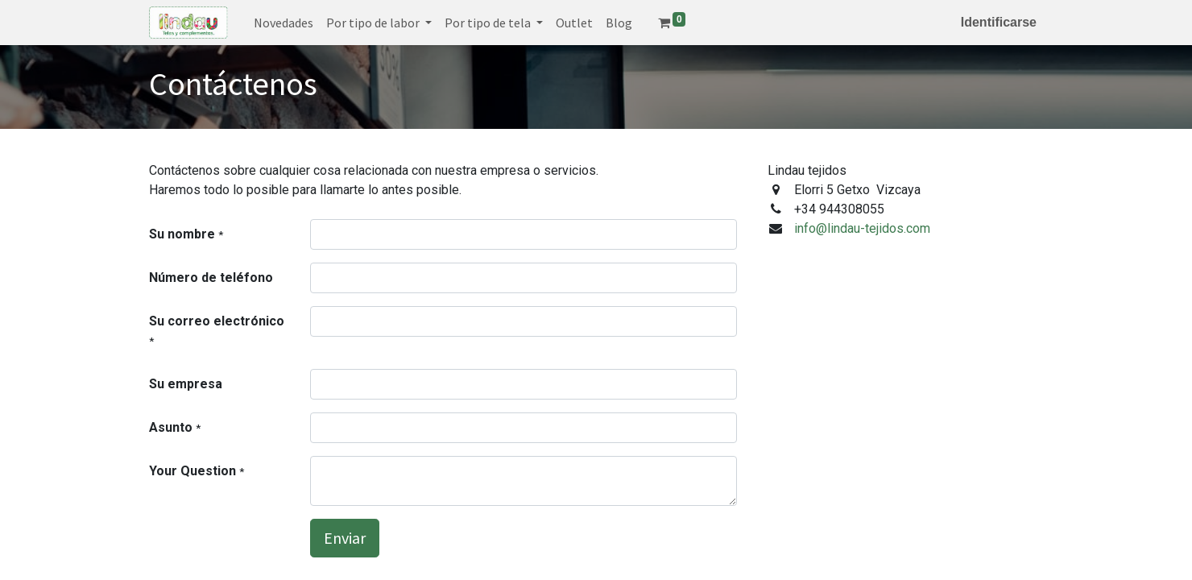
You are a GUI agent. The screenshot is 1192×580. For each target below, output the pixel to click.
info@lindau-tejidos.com (862, 228)
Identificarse (999, 22)
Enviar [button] (345, 538)
